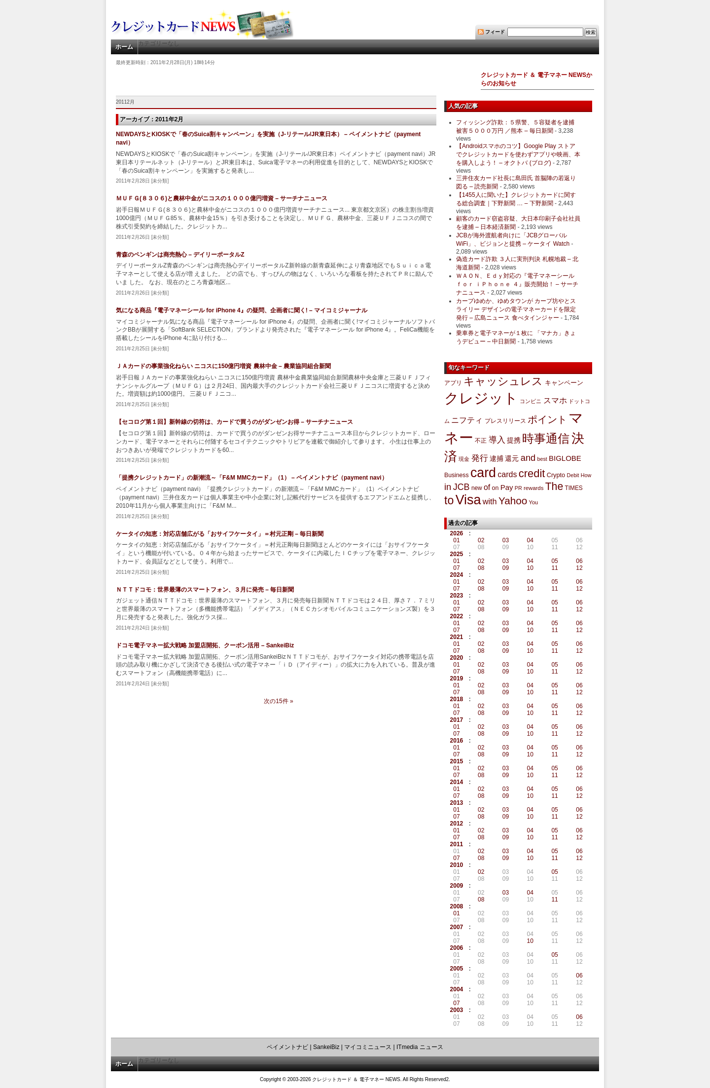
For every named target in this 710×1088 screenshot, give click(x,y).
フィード (495, 32)
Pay (506, 487)
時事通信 (545, 438)
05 (554, 561)
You (533, 502)
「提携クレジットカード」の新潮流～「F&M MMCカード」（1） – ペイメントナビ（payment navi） (252, 477)
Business (456, 475)
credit (532, 473)
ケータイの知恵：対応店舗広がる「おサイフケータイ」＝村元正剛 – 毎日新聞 (219, 533)
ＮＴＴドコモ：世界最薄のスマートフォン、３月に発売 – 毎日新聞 (205, 589)
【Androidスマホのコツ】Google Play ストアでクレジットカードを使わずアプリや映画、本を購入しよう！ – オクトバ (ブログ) (518, 154)
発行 (479, 458)
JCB (461, 487)
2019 (456, 678)
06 (579, 561)
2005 (456, 968)
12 (579, 567)
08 (481, 567)
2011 (456, 844)
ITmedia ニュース (419, 1047)
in (447, 487)
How (586, 475)
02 (481, 540)
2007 (456, 927)
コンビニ (530, 401)
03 (505, 540)
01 (456, 540)
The (554, 486)
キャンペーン (564, 382)
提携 (514, 440)
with (490, 501)
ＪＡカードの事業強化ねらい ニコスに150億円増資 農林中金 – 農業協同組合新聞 (223, 366)
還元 (512, 458)
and (528, 457)
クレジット (481, 398)
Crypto (556, 475)
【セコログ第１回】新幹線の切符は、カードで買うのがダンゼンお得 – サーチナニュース (234, 421)
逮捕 (496, 458)
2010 (456, 865)
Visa (468, 499)
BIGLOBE (565, 458)
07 (456, 567)
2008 (456, 906)
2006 (456, 947)
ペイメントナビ (287, 1047)
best (542, 459)
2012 (456, 823)
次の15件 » (278, 701)
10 (530, 567)
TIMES (574, 488)
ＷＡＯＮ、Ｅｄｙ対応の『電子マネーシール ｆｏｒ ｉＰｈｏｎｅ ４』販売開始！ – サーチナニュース (517, 284)
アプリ (453, 382)
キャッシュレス (503, 381)
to (449, 500)
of (487, 487)
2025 (456, 554)
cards (507, 474)
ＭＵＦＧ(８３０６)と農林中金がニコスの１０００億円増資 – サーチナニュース (221, 198)
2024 (456, 574)
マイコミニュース (367, 1047)
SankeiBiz (326, 1047)
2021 (456, 637)
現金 (464, 459)
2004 (456, 989)
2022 (456, 616)
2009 (456, 885)
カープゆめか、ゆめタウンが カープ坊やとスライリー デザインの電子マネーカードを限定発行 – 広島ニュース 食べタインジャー (516, 309)
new (476, 488)
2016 (456, 740)
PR (518, 488)
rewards (533, 488)
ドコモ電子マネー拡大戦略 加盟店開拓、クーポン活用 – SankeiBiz (205, 645)
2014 (456, 782)
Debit (573, 475)
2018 (456, 699)
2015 (456, 761)
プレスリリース (505, 420)
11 (554, 567)
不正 (481, 440)
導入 (497, 440)
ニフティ (467, 419)
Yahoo (512, 500)
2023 (456, 595)
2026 (456, 533)
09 (505, 567)
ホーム (124, 46)
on (495, 488)
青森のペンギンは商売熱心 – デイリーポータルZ (180, 254)
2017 (456, 719)
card (483, 472)
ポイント (547, 419)
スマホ (555, 400)
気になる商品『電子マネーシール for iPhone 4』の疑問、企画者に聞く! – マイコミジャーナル (241, 310)
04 (530, 540)
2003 (456, 1010)
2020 (456, 657)
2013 (456, 802)
